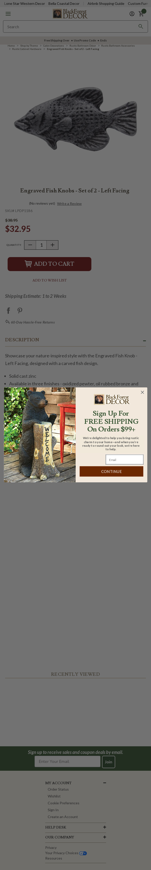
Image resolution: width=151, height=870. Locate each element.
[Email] (124, 460)
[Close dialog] (142, 392)
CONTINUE (111, 471)
